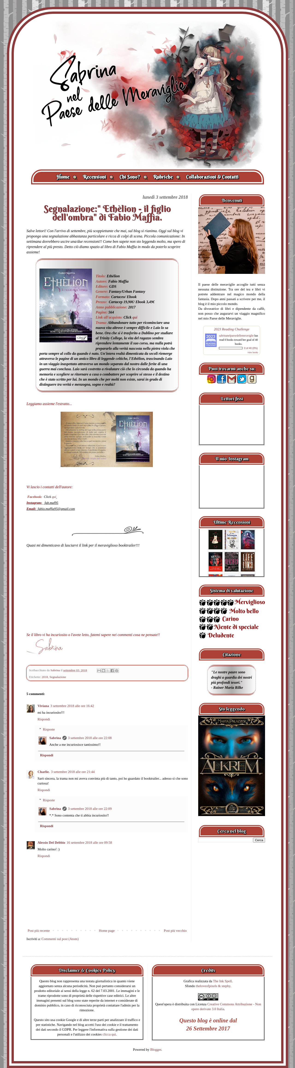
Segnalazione (58, 677)
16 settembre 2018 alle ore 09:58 (89, 842)
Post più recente (39, 930)
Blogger (155, 1049)
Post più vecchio (175, 930)
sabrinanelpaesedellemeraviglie (236, 335)
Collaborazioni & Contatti (212, 177)
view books (253, 352)
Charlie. (44, 772)
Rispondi (44, 719)
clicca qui (109, 1034)
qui (135, 317)
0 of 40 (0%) (251, 348)
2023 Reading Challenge (231, 329)
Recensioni (98, 177)
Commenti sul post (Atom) (60, 939)
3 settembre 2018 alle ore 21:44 (73, 772)
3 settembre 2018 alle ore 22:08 (90, 738)
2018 (45, 677)
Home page (107, 930)
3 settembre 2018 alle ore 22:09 (90, 809)
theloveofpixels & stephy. (213, 986)
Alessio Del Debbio (51, 842)
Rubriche (166, 177)
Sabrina (55, 738)
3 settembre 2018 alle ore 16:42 (72, 706)
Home (66, 177)
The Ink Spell (222, 981)
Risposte (49, 729)
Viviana (43, 706)
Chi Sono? (133, 177)
